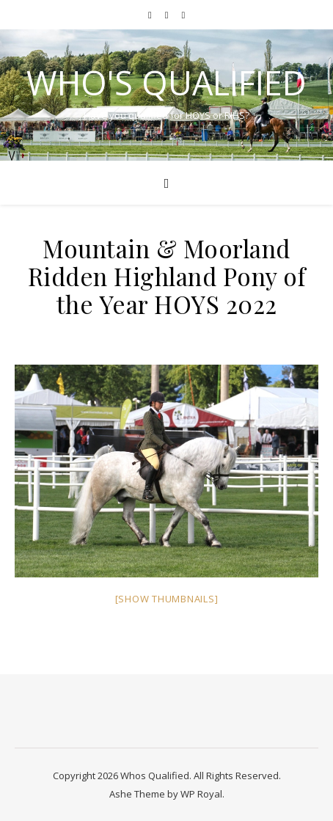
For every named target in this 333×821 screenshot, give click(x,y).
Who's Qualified (166, 82)
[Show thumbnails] (167, 598)
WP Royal (201, 793)
